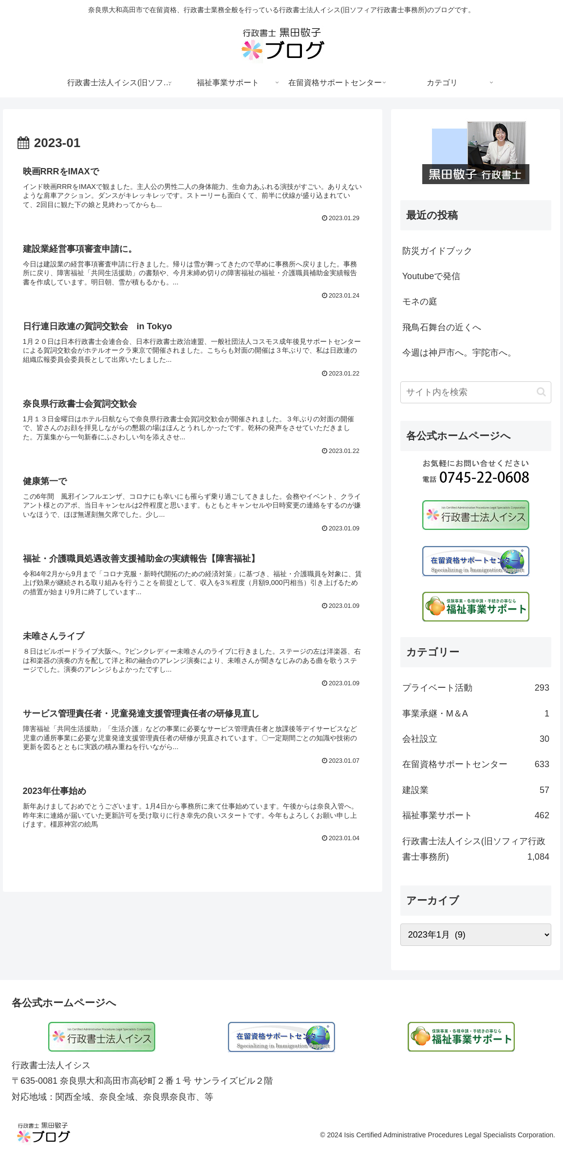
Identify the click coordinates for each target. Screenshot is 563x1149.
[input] (475, 392)
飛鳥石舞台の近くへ (441, 327)
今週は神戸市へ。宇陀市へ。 (459, 353)
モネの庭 (419, 301)
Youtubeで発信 (431, 276)
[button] (541, 391)
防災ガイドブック (437, 251)
